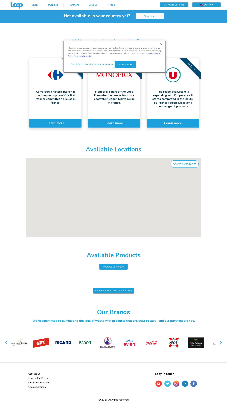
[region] (114, 56)
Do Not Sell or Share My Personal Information (92, 64)
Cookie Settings (37, 387)
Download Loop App (174, 4)
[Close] (161, 44)
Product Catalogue (113, 266)
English (205, 4)
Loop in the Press (38, 378)
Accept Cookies (125, 64)
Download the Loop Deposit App (113, 290)
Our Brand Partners (38, 382)
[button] (6, 343)
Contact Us (34, 374)
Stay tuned (150, 16)
